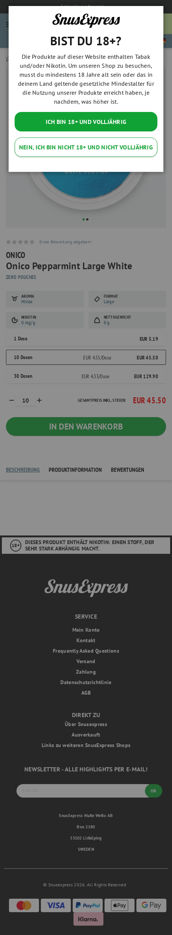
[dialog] (86, 467)
